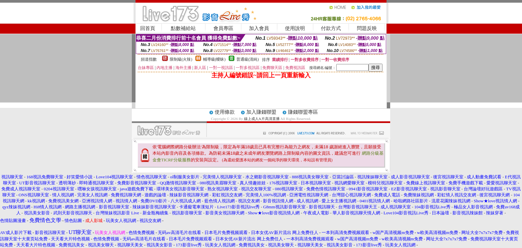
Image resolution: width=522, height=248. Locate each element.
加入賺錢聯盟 (261, 112)
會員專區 (223, 28)
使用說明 (295, 28)
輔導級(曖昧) (214, 59)
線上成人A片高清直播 (262, 119)
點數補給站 (183, 28)
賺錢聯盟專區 (303, 112)
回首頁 (147, 28)
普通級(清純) (247, 59)
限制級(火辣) (181, 59)
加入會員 (259, 28)
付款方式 (331, 28)
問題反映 (367, 28)
